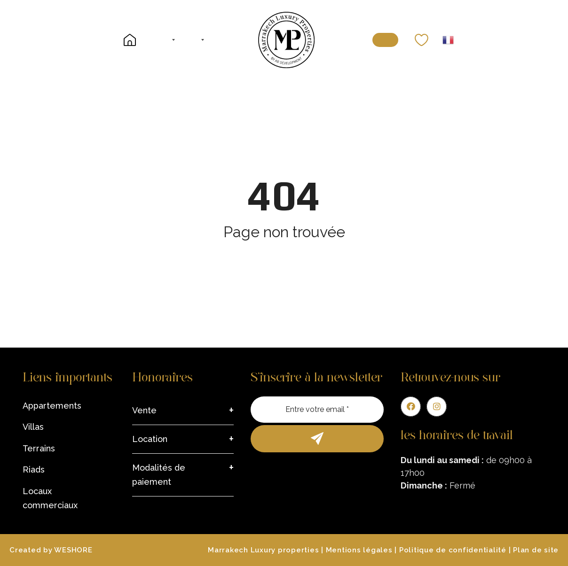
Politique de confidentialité (452, 550)
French (448, 40)
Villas (33, 427)
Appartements (52, 406)
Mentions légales (359, 550)
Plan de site (536, 550)
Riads (34, 469)
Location (149, 439)
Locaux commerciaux (50, 498)
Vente (144, 410)
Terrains (39, 448)
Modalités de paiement (158, 475)
